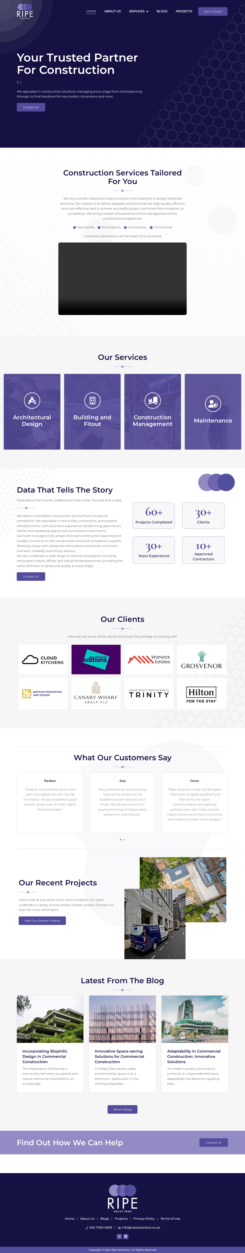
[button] (121, 858)
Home (91, 11)
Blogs (162, 11)
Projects (184, 11)
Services (138, 11)
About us (112, 11)
